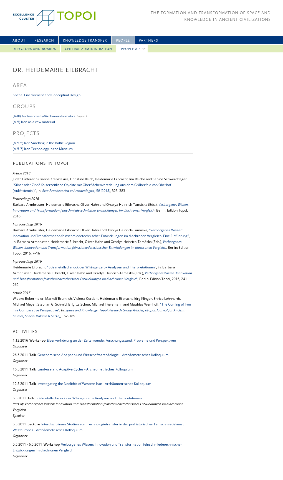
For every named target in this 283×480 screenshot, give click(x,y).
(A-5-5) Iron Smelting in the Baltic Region (44, 143)
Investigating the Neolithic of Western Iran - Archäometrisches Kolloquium (94, 383)
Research (44, 40)
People (123, 40)
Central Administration (88, 49)
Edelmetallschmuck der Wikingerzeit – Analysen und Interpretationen (89, 398)
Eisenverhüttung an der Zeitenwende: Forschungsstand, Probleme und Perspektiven (111, 340)
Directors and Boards (34, 49)
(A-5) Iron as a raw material (34, 122)
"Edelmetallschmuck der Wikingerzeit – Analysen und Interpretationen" (101, 267)
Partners (148, 40)
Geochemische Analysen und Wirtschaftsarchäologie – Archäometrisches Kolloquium (102, 354)
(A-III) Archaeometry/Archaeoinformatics (44, 116)
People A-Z (131, 49)
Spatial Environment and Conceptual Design (46, 95)
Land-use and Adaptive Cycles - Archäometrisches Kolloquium (85, 369)
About (19, 40)
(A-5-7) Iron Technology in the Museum (43, 148)
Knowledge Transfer (85, 40)
